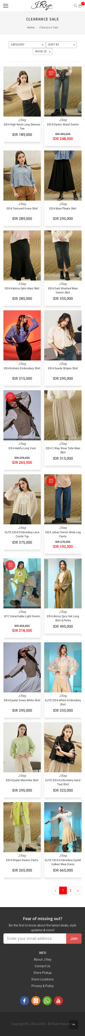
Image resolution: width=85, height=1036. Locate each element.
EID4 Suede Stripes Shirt (63, 368)
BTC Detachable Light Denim (22, 616)
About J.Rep (42, 959)
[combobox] (27, 44)
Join (74, 938)
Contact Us (42, 966)
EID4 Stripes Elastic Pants (22, 860)
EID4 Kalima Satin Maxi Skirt (22, 288)
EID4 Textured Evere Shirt (22, 208)
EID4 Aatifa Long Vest (22, 448)
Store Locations (42, 979)
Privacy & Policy (43, 986)
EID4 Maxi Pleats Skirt (62, 208)
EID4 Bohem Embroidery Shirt (22, 368)
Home (30, 27)
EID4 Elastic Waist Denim (63, 124)
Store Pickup (43, 973)
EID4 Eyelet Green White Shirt (22, 700)
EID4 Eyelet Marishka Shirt (22, 780)
